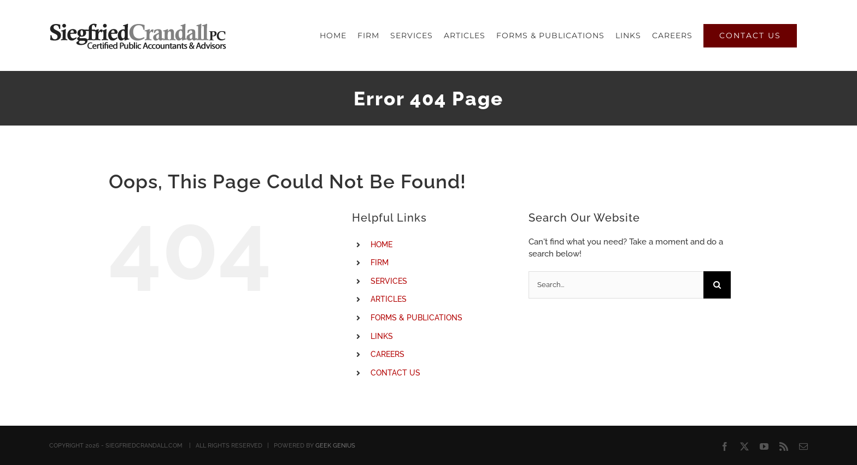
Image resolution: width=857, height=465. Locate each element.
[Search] (717, 285)
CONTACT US (395, 372)
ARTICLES (389, 299)
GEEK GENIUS (335, 445)
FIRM (380, 262)
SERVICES (389, 281)
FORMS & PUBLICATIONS (416, 317)
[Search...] (616, 285)
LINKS (382, 336)
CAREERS (387, 354)
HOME (381, 244)
